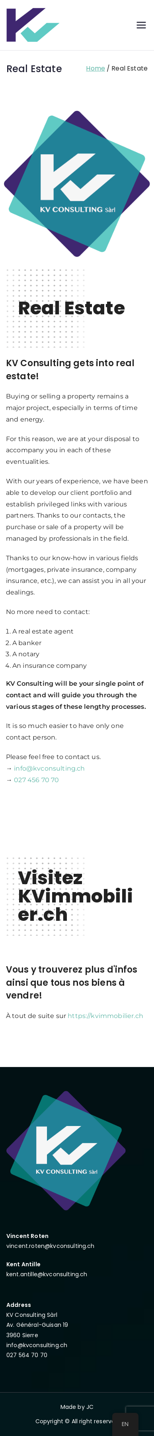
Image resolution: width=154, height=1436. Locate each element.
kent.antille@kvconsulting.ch (46, 1274)
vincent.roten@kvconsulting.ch (50, 1246)
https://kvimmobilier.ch (105, 1016)
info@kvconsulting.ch (49, 768)
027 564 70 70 (26, 1355)
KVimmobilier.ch (75, 905)
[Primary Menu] (141, 25)
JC (90, 1407)
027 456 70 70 (36, 780)
